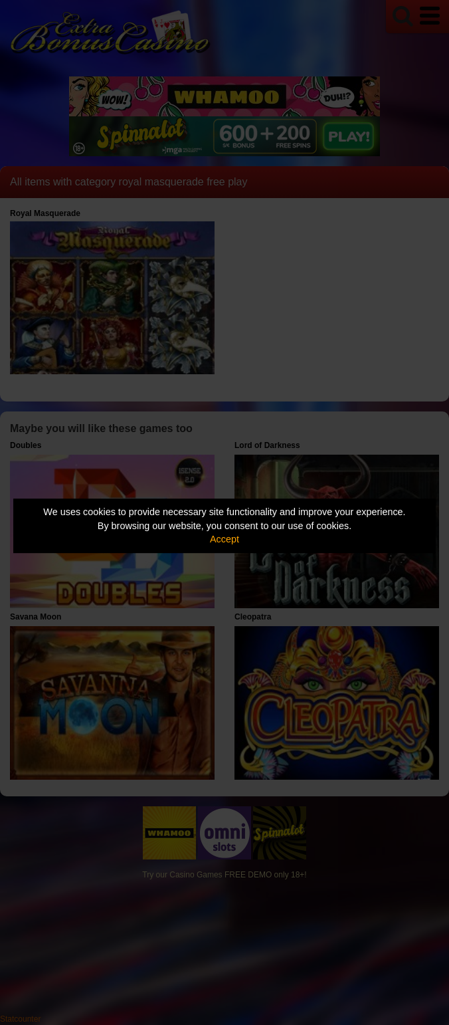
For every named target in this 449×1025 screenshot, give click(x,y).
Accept (224, 539)
